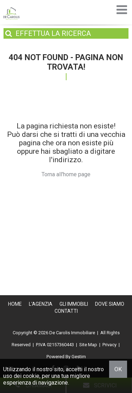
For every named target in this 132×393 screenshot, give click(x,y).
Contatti (66, 311)
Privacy (109, 344)
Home (15, 304)
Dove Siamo (109, 304)
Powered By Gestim (66, 356)
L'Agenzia (40, 304)
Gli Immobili (73, 304)
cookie (31, 376)
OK (118, 369)
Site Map (88, 344)
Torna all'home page (66, 174)
